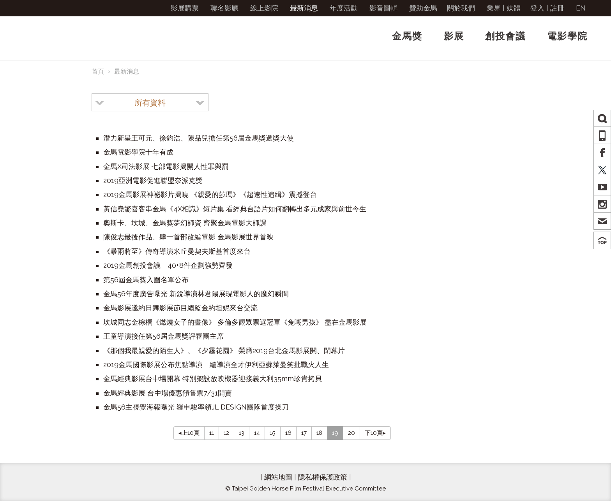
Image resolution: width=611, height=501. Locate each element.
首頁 (98, 71)
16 (288, 432)
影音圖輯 (383, 8)
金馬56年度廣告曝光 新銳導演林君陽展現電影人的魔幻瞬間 (196, 294)
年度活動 (344, 8)
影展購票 (185, 8)
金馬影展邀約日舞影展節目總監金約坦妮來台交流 (180, 308)
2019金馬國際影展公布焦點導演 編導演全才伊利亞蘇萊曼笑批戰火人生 (216, 364)
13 (241, 432)
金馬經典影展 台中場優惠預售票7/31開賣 (167, 393)
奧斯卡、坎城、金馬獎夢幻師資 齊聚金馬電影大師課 (185, 223)
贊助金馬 (423, 8)
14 (257, 432)
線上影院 (264, 8)
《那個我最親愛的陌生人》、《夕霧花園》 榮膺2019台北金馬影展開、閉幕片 (224, 350)
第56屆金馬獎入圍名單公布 (146, 280)
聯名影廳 (224, 8)
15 (272, 432)
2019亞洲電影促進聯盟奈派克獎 (153, 180)
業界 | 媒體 (504, 8)
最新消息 (304, 8)
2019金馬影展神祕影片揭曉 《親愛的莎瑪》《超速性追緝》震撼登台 (210, 194)
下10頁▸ (375, 432)
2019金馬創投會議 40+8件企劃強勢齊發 (168, 265)
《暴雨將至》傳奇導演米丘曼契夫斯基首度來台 (177, 251)
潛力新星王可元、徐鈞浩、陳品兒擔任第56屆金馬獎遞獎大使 (198, 138)
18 (319, 432)
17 (304, 432)
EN (581, 8)
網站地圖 (278, 477)
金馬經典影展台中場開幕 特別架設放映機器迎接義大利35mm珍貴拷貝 (212, 378)
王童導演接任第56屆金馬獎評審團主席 (163, 336)
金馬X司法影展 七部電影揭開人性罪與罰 (166, 166)
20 (351, 432)
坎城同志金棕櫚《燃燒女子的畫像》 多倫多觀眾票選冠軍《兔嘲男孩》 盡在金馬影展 (235, 322)
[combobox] (150, 102)
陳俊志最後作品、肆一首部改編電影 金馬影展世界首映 (188, 237)
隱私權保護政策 (322, 477)
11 (211, 432)
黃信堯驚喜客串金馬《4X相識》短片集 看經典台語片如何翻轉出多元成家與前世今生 (234, 209)
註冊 (557, 8)
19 (335, 432)
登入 (537, 8)
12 (226, 432)
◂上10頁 (189, 432)
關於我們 (461, 8)
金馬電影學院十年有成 (138, 152)
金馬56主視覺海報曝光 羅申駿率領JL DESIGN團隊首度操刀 (196, 407)
